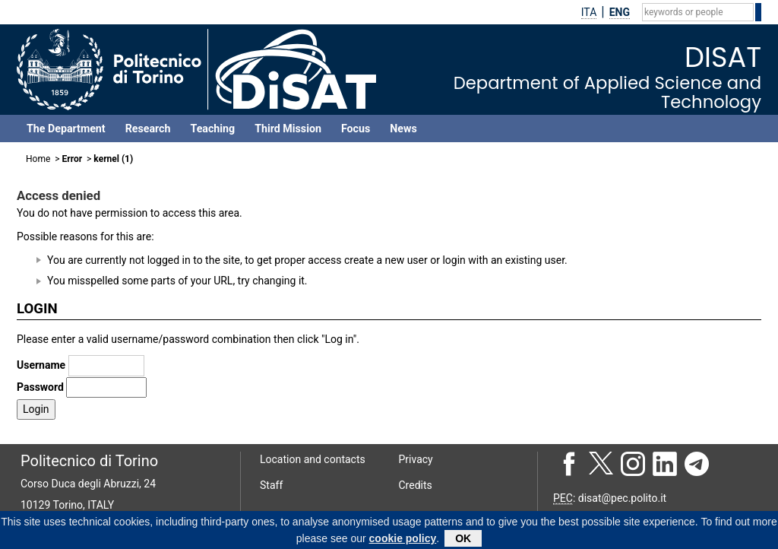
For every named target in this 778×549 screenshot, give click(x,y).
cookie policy (403, 541)
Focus (355, 128)
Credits (415, 485)
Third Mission (288, 128)
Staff (271, 485)
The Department (66, 128)
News (403, 128)
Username (41, 365)
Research (148, 128)
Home (38, 159)
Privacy (416, 459)
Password (40, 387)
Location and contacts (312, 459)
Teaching (212, 128)
